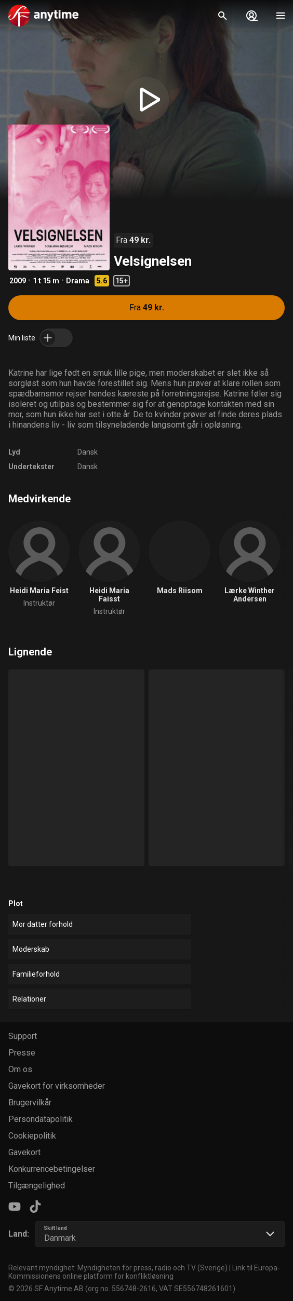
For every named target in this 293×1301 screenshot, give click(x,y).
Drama (77, 281)
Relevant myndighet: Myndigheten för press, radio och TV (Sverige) (118, 1268)
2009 (17, 281)
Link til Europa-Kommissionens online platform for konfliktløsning (144, 1272)
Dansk (87, 452)
